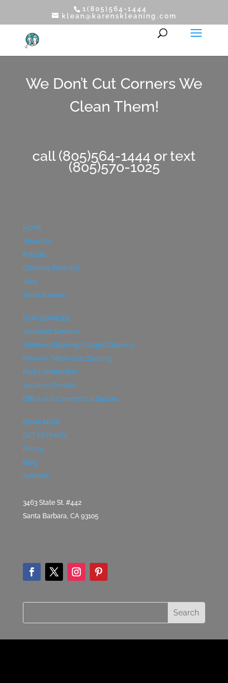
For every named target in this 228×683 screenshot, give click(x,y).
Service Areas (44, 295)
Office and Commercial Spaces (71, 399)
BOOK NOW (42, 422)
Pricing (33, 449)
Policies (35, 255)
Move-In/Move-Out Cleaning (67, 358)
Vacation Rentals (49, 385)
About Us (37, 241)
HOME (32, 228)
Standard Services (51, 332)
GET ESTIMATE (45, 436)
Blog (30, 462)
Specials (36, 476)
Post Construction (50, 372)
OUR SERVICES (46, 318)
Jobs (30, 281)
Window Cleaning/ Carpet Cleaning (78, 345)
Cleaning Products (51, 268)
